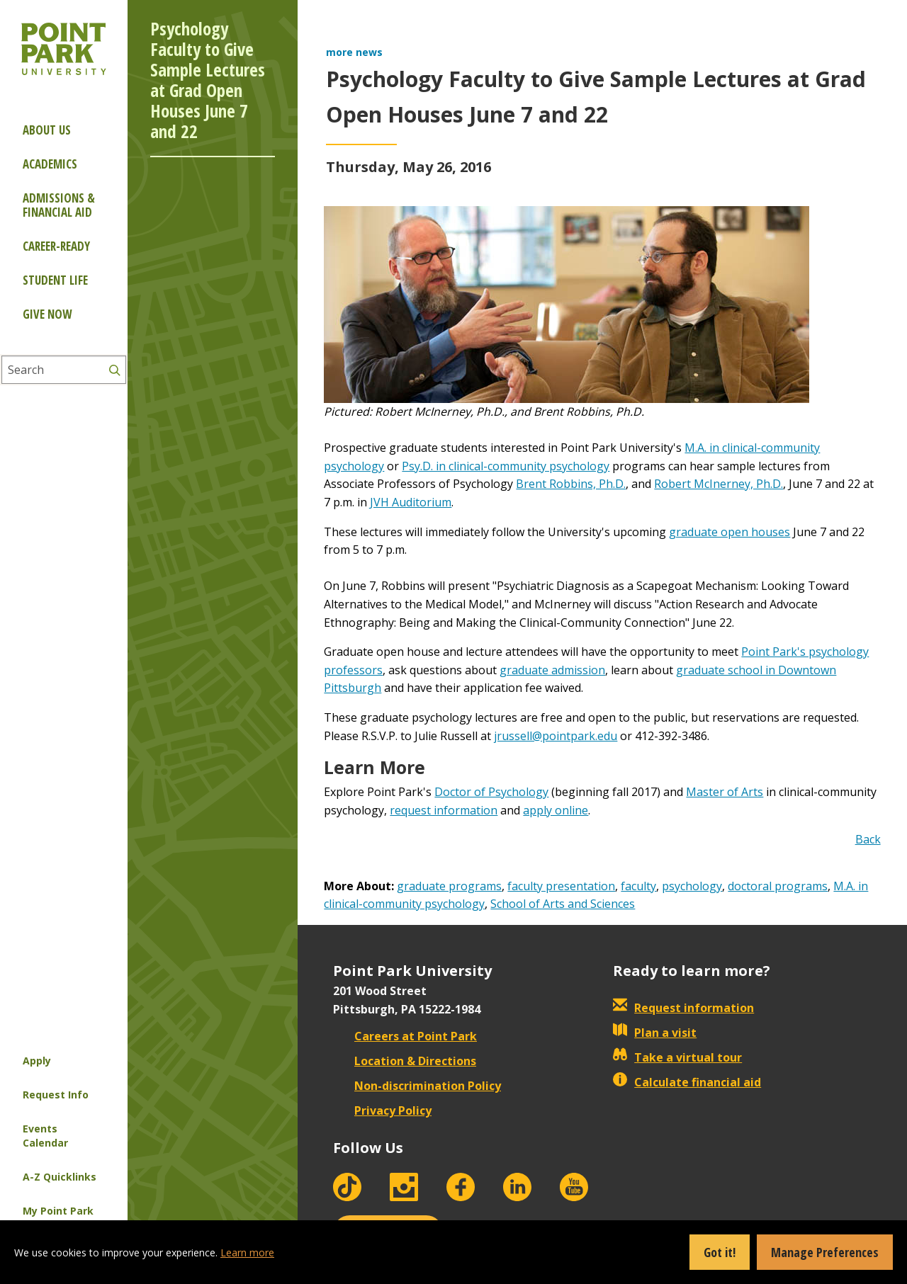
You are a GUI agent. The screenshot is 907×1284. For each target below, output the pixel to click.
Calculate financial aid (687, 1082)
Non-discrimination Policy (417, 1085)
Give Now (47, 314)
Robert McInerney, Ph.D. (718, 484)
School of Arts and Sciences (562, 903)
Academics (50, 164)
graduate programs (449, 886)
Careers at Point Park (405, 1036)
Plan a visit (655, 1032)
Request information (683, 1008)
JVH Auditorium (410, 502)
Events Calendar (45, 1135)
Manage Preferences (825, 1252)
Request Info (56, 1094)
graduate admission (552, 670)
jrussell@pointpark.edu (555, 736)
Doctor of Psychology (491, 792)
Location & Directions (404, 1061)
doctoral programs (778, 886)
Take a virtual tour (677, 1057)
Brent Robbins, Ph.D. (571, 484)
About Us (47, 130)
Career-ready (56, 246)
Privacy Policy (382, 1110)
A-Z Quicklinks (59, 1176)
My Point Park (58, 1210)
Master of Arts (724, 792)
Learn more (247, 1252)
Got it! (720, 1252)
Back (868, 839)
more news (354, 52)
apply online (555, 810)
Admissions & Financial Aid (59, 205)
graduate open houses (729, 532)
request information (443, 810)
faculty (638, 886)
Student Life (55, 280)
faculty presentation (561, 886)
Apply (37, 1060)
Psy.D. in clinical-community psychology (505, 466)
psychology (692, 886)
